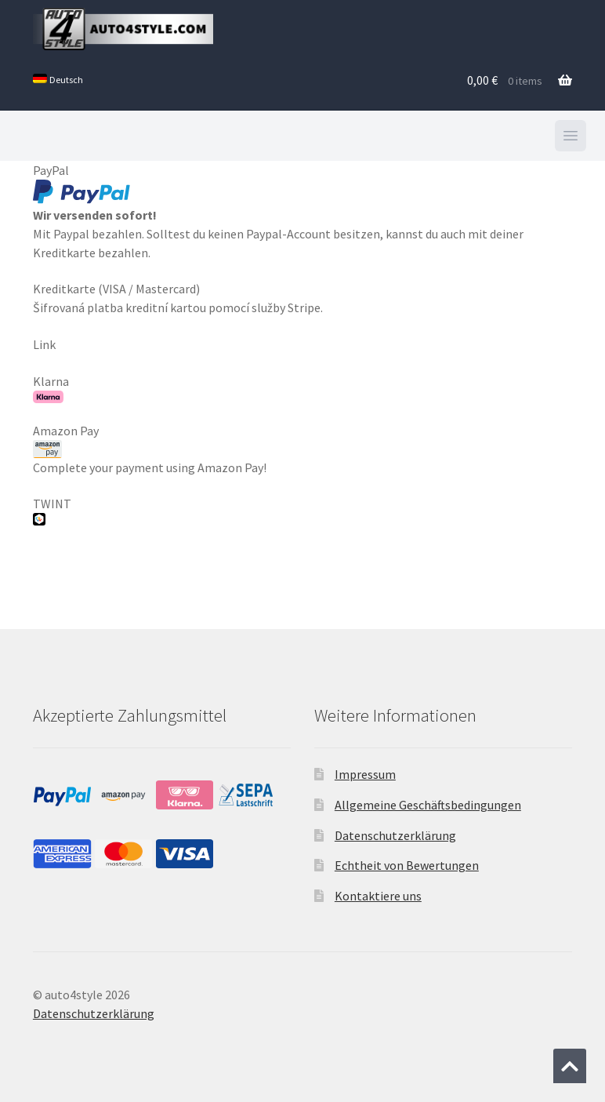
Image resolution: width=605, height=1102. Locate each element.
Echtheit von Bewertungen (407, 865)
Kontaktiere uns (378, 896)
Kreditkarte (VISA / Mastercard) (116, 288)
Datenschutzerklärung (395, 835)
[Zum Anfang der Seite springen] (569, 1066)
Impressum (365, 774)
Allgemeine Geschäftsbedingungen (428, 805)
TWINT (52, 511)
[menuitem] (58, 80)
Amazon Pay (66, 440)
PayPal (81, 183)
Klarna (51, 388)
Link (44, 344)
